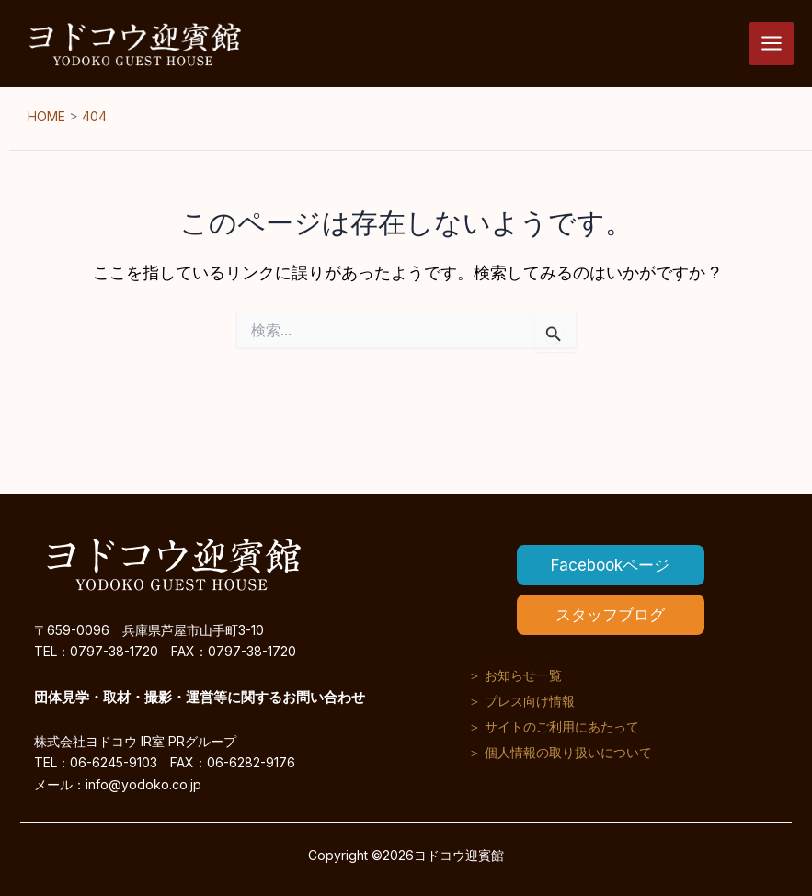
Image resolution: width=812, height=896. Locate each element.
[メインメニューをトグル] (771, 44)
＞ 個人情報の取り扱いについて (560, 752)
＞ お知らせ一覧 (515, 675)
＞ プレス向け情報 (521, 701)
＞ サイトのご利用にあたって (553, 726)
